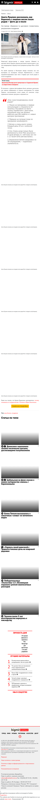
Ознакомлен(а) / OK (17, 799)
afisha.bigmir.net (4, 749)
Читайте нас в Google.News (20, 406)
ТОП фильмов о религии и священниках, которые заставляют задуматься (21, 685)
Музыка (14, 733)
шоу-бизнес (7, 413)
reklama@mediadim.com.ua (9, 778)
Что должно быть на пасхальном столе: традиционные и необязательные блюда (21, 667)
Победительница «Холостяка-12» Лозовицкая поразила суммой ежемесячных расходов (16, 583)
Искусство (29, 733)
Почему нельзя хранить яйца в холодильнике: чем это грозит (21, 661)
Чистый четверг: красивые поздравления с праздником (21, 679)
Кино (8, 733)
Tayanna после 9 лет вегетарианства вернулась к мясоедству (14, 618)
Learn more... (8, 799)
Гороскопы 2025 (20, 10)
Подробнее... (4, 795)
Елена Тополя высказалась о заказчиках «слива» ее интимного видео (17, 515)
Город (4, 733)
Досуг (9, 13)
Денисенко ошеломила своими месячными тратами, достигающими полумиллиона (15, 448)
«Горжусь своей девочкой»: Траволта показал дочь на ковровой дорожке (18, 549)
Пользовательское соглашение (10, 769)
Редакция (4, 757)
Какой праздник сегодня (7, 10)
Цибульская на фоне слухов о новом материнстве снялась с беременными (17, 482)
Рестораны (21, 733)
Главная (3, 13)
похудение (15, 413)
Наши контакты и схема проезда (10, 760)
